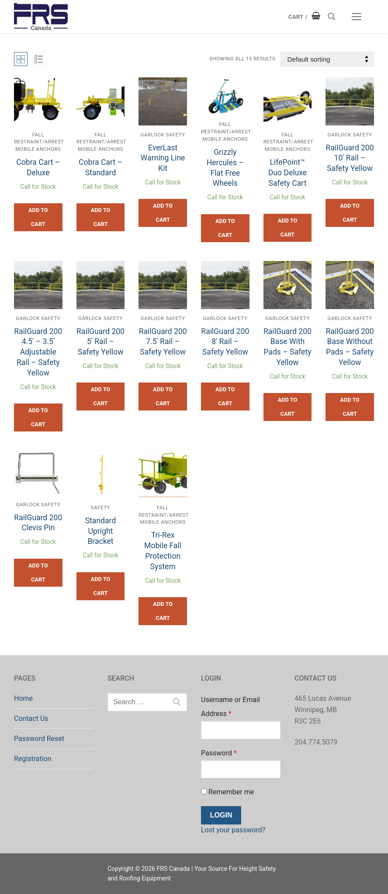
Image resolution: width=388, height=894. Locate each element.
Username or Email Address (230, 707)
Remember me (227, 792)
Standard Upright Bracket (100, 531)
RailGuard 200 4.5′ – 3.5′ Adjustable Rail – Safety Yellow (38, 352)
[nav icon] (357, 16)
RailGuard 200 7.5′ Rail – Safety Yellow (163, 342)
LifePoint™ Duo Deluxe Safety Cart (287, 173)
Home (23, 698)
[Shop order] (327, 59)
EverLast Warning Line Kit (163, 158)
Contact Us (31, 718)
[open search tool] (332, 17)
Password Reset (39, 738)
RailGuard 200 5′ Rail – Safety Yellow (100, 342)
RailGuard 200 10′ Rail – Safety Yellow (350, 158)
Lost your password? (233, 830)
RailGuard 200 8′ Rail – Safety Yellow (225, 342)
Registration (33, 759)
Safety (100, 507)
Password (219, 753)
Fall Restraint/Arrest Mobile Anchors (39, 142)
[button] (38, 217)
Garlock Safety (163, 135)
